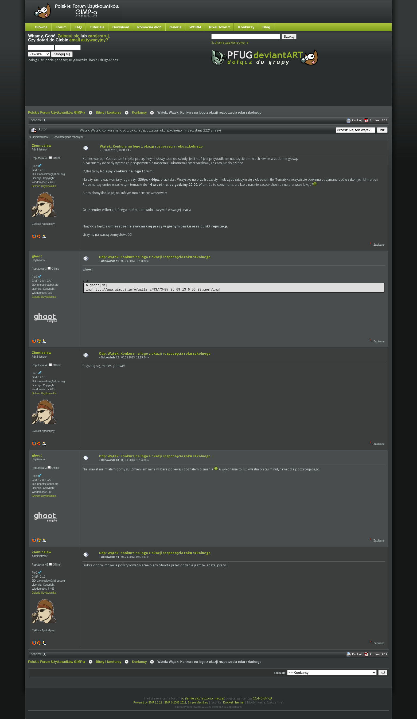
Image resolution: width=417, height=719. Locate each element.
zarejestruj (98, 36)
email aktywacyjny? (88, 40)
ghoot (37, 256)
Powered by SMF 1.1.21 (148, 702)
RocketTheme (233, 702)
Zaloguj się (68, 36)
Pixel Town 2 (219, 27)
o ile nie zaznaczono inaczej (203, 698)
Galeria (176, 27)
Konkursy (246, 27)
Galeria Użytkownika (44, 186)
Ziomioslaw (41, 145)
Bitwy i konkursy (108, 112)
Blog (266, 27)
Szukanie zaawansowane (229, 42)
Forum (61, 27)
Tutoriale (97, 27)
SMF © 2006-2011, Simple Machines (186, 702)
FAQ (78, 27)
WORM (195, 27)
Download (120, 27)
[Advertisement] (128, 90)
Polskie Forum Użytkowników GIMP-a (56, 112)
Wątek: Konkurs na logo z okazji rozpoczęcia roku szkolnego (151, 146)
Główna (41, 27)
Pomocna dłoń (149, 27)
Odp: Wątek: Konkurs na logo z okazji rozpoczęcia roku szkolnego (155, 257)
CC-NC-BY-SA (262, 698)
